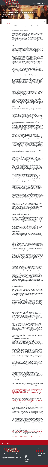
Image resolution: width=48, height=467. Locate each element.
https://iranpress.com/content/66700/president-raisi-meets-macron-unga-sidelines (27, 431)
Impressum (26, 461)
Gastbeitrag (43, 23)
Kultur (25, 454)
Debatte (26, 455)
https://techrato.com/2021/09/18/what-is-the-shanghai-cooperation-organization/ (27, 436)
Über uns (41, 3)
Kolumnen (26, 457)
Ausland (8, 21)
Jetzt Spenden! (39, 455)
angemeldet (7, 443)
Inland (25, 450)
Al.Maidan (26, 456)
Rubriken (33, 3)
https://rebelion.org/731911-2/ (17, 400)
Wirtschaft (26, 453)
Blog (38, 3)
